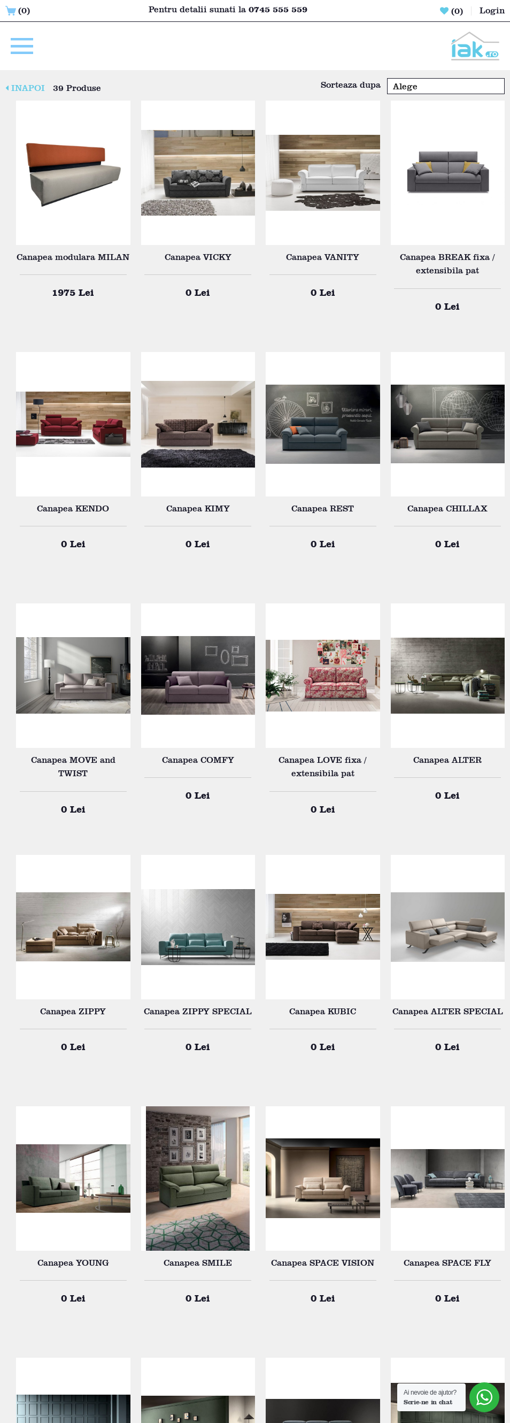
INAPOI (25, 88)
